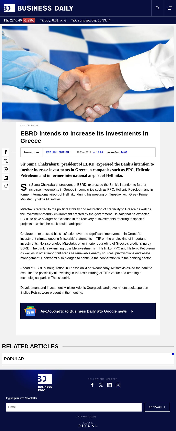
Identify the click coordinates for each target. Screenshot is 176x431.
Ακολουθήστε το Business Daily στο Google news (78, 311)
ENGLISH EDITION (57, 152)
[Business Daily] (45, 382)
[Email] (74, 407)
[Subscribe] (156, 407)
